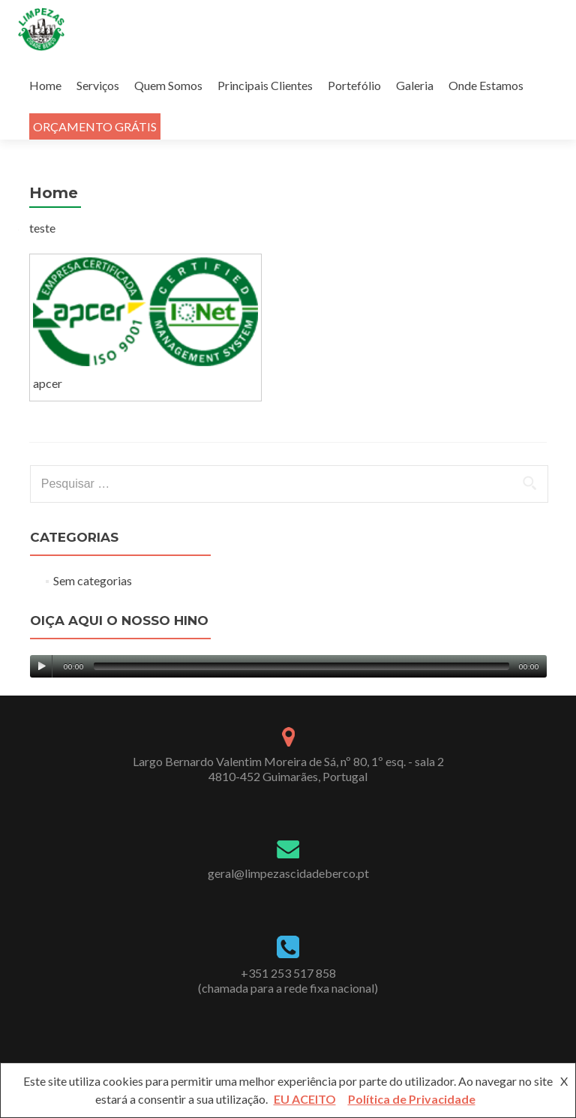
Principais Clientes (265, 85)
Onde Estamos (486, 85)
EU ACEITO (305, 1099)
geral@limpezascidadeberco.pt (288, 873)
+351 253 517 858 (288, 973)
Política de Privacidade (412, 1099)
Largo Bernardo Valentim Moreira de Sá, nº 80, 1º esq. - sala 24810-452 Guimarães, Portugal (288, 768)
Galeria (415, 85)
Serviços (97, 85)
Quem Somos (168, 85)
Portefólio (354, 85)
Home (45, 85)
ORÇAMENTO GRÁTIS (95, 126)
